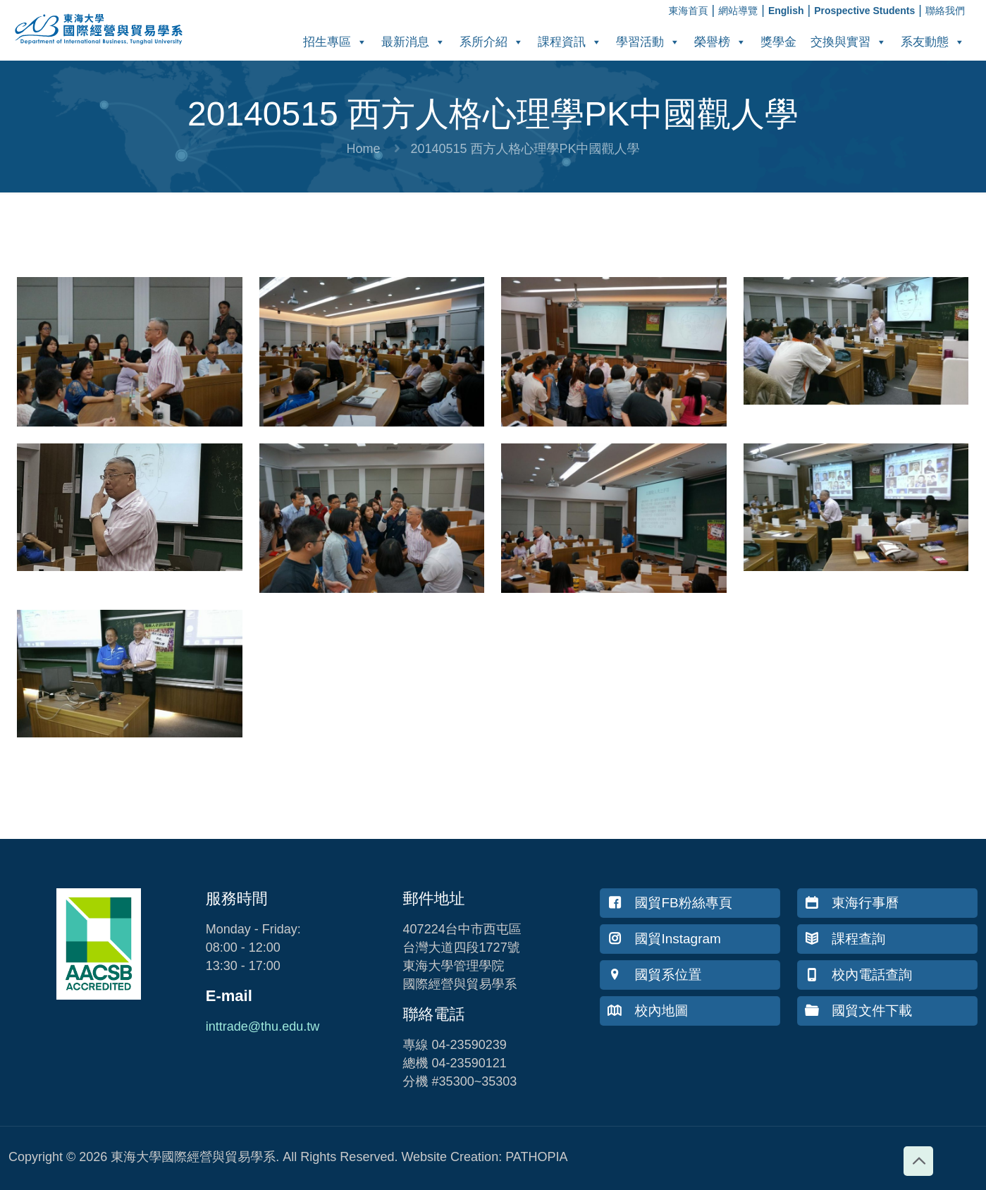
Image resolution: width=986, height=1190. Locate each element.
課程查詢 (845, 938)
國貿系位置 (654, 974)
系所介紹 (492, 42)
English (786, 10)
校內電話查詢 (858, 974)
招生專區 (335, 42)
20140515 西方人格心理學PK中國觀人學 (524, 149)
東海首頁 (688, 10)
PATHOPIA (536, 1157)
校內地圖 (648, 1010)
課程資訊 (570, 42)
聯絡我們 (945, 10)
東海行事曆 (852, 902)
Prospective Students (864, 10)
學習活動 (648, 42)
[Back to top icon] (918, 1161)
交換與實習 (849, 42)
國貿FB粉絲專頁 (670, 902)
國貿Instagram (664, 938)
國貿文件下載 (858, 1010)
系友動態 (933, 42)
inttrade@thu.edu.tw (262, 1026)
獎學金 (778, 42)
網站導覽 (738, 10)
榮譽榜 (720, 42)
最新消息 (413, 42)
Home (363, 149)
